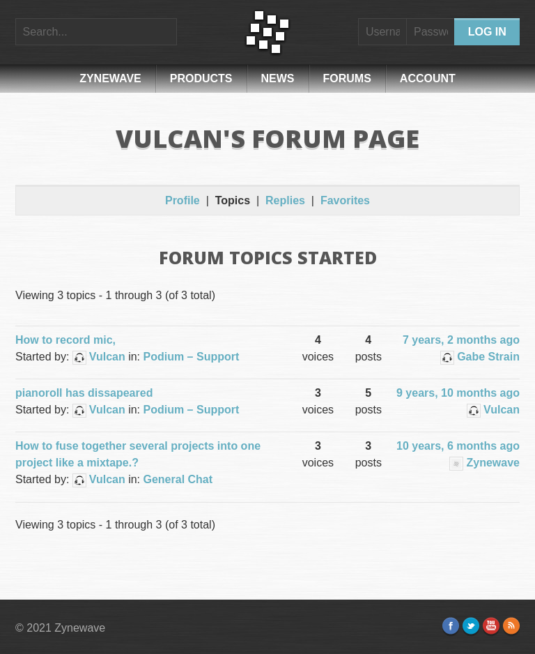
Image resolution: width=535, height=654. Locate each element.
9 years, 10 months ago (458, 393)
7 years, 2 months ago (461, 340)
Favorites (345, 200)
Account (428, 78)
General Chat (178, 479)
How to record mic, (65, 340)
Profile (182, 200)
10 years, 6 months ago (458, 446)
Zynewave (110, 78)
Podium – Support (192, 357)
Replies (285, 200)
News (278, 78)
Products (201, 78)
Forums (347, 78)
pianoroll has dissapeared (84, 393)
